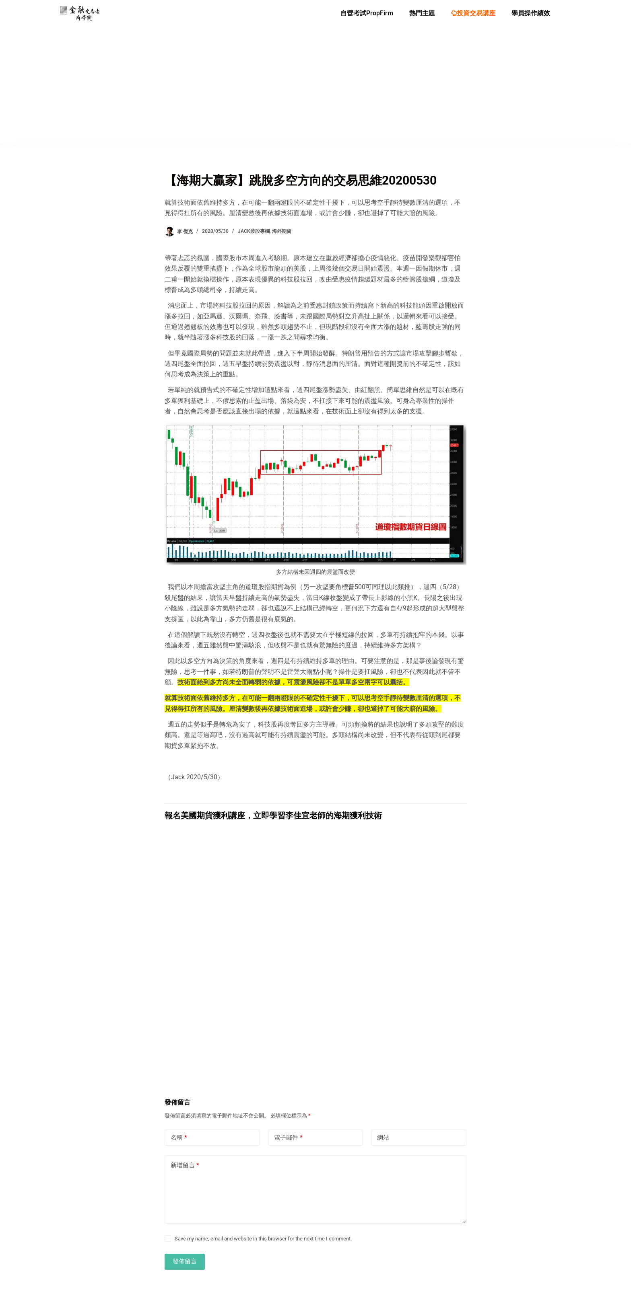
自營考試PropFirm (366, 13)
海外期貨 (281, 231)
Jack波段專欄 (254, 231)
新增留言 (185, 1165)
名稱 (179, 1138)
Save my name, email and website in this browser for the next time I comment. (263, 1239)
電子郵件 (288, 1138)
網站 (383, 1137)
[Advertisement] (315, 87)
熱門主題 (422, 13)
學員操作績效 (530, 13)
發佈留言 (185, 1261)
